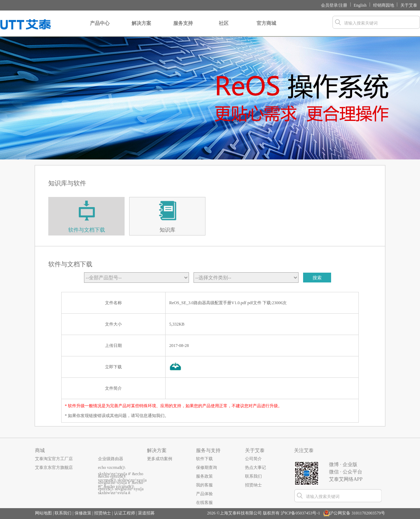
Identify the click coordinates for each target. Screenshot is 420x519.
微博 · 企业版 (343, 464)
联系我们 (253, 476)
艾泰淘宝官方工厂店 (54, 458)
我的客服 (204, 485)
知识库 (167, 230)
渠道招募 (146, 513)
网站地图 (43, 513)
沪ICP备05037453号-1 (300, 513)
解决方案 (141, 29)
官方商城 (266, 29)
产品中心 (100, 29)
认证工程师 (124, 513)
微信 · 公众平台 (345, 471)
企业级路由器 (110, 458)
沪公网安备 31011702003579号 (357, 513)
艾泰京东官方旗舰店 (54, 467)
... (99, 485)
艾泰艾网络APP (346, 479)
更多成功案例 (159, 458)
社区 (223, 29)
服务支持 (183, 29)
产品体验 (204, 493)
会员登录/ (330, 5)
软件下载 (204, 458)
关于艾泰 (408, 5)
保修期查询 (206, 467)
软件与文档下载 (86, 230)
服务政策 (204, 476)
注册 (343, 5)
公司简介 (253, 458)
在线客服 (204, 502)
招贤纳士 (253, 485)
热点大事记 (255, 467)
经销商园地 (383, 5)
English (360, 5)
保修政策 (83, 513)
